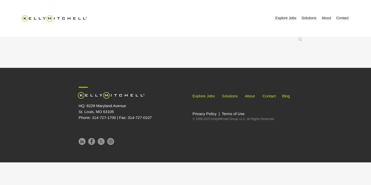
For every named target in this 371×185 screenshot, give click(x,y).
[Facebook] (91, 141)
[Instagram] (110, 141)
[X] (101, 141)
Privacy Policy (205, 114)
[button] (300, 39)
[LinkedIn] (82, 141)
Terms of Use (233, 114)
